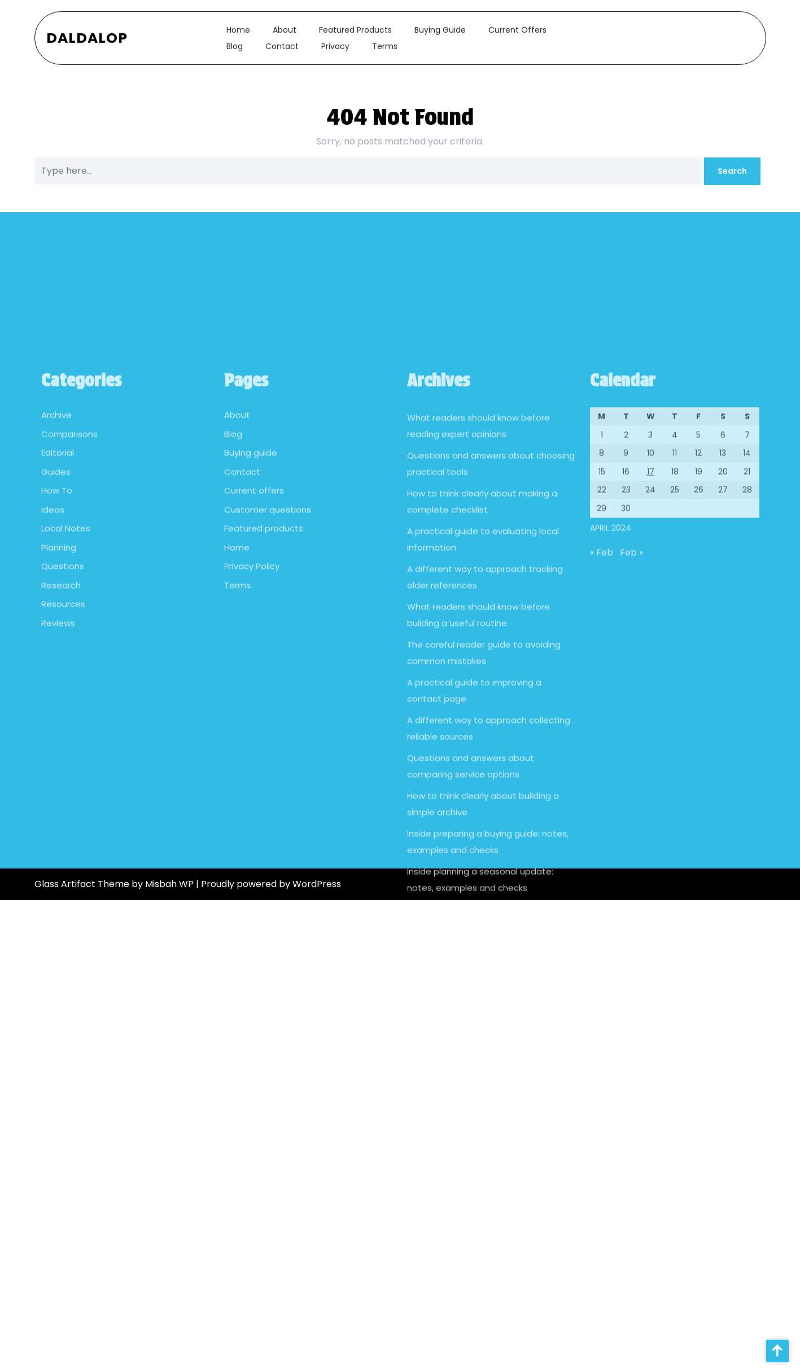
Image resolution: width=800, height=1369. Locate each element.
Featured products (355, 24)
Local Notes (65, 647)
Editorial (57, 572)
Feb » (631, 671)
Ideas (52, 629)
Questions (62, 685)
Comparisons (69, 553)
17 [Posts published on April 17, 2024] (650, 590)
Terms (384, 41)
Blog (234, 41)
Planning (58, 667)
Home (238, 24)
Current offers (517, 24)
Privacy (335, 41)
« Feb (601, 671)
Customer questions (267, 629)
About (284, 24)
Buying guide (440, 24)
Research (61, 704)
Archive (56, 534)
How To (56, 610)
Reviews (58, 742)
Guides (56, 591)
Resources (63, 723)
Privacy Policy (251, 685)
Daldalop (87, 33)
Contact (282, 41)
